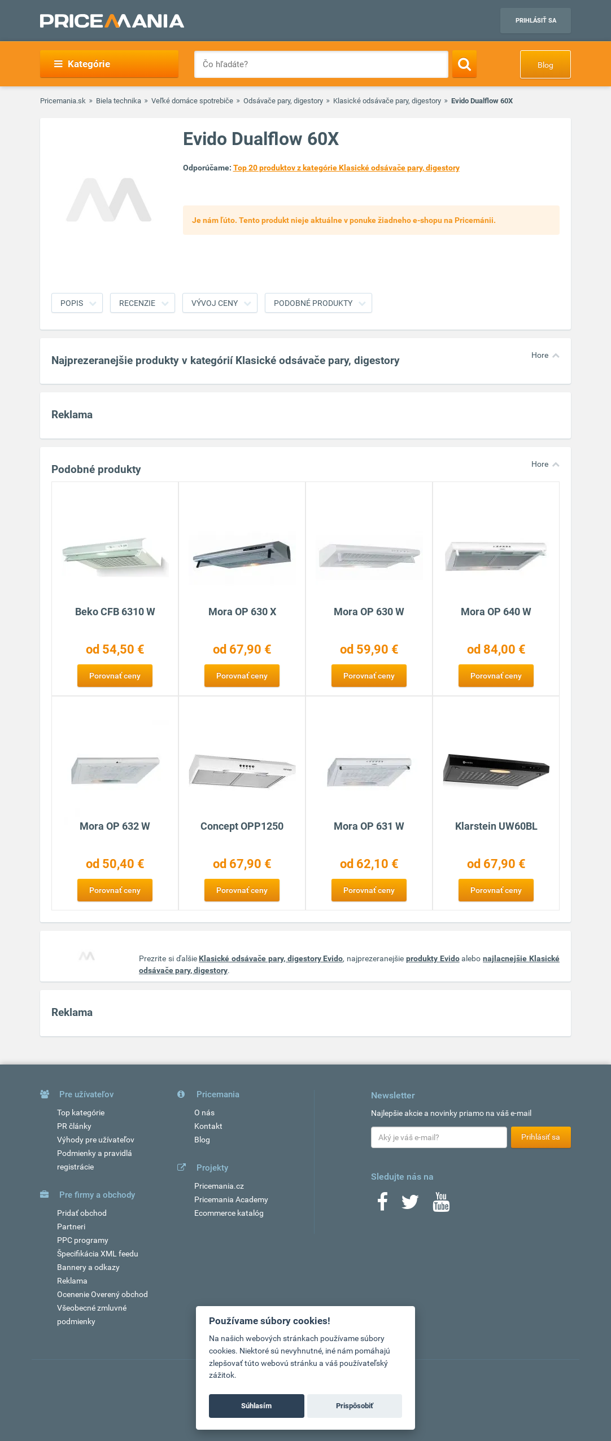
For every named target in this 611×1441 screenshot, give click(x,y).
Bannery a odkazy (88, 1267)
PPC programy (82, 1240)
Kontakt (208, 1126)
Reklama (72, 1280)
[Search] (464, 63)
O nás (204, 1112)
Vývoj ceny (214, 303)
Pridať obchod (82, 1212)
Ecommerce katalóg (229, 1212)
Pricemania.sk (63, 101)
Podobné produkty (313, 303)
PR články (74, 1126)
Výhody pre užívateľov (95, 1139)
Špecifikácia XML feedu (97, 1253)
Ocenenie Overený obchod (102, 1294)
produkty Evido (433, 958)
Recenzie (137, 303)
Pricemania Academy (231, 1199)
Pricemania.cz (219, 1185)
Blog (545, 64)
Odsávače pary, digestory (283, 101)
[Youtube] (441, 1206)
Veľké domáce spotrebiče (192, 101)
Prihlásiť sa (536, 20)
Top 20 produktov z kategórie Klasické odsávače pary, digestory (346, 167)
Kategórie (82, 63)
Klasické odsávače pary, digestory (387, 101)
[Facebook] (382, 1206)
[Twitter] (410, 1206)
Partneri (71, 1226)
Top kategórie (80, 1112)
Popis (71, 303)
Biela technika (118, 101)
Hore (539, 355)
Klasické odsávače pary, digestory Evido (271, 958)
